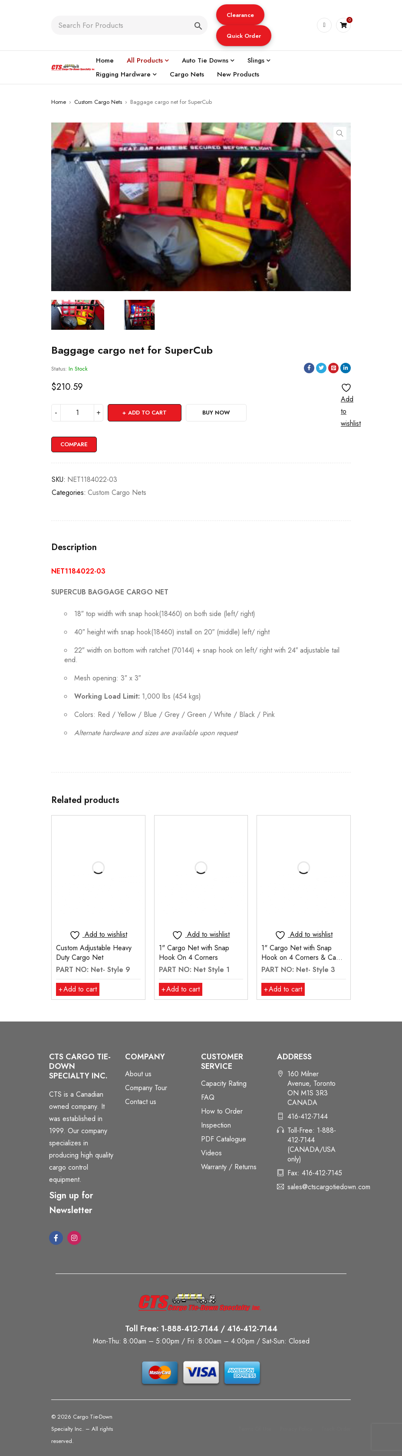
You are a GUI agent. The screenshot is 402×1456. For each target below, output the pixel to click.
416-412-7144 (307, 1116)
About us (138, 1074)
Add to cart (147, 412)
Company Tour (146, 1088)
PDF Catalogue (223, 1139)
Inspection (216, 1125)
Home (58, 102)
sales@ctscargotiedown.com (328, 1187)
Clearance (240, 15)
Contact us (140, 1102)
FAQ (207, 1097)
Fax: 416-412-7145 (314, 1173)
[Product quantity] (77, 413)
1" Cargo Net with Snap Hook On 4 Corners (194, 952)
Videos (211, 1153)
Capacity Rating (224, 1083)
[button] (240, 14)
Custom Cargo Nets (98, 102)
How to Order (222, 1111)
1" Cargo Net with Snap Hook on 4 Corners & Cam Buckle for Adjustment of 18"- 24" (301, 962)
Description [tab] (74, 547)
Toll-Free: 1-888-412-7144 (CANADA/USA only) (311, 1144)
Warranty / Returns (229, 1167)
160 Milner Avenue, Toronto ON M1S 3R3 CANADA (311, 1088)
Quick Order (244, 36)
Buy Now (216, 412)
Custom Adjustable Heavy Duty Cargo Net (94, 952)
